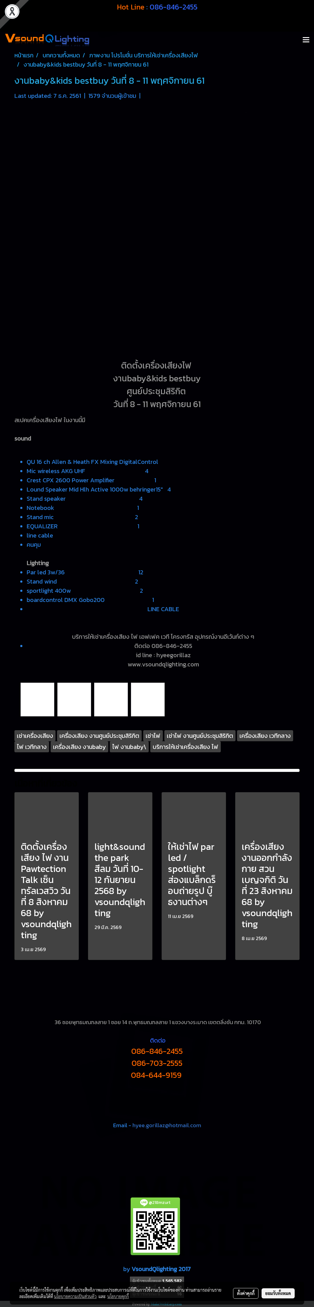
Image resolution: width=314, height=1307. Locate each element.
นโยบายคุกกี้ (118, 1296)
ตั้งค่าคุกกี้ (246, 1293)
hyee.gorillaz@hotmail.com (166, 1125)
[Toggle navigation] (306, 40)
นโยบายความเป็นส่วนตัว (75, 1296)
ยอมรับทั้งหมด (278, 1293)
